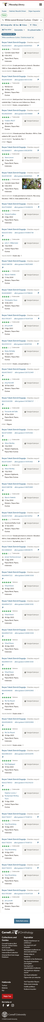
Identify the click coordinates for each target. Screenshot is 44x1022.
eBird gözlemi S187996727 (24, 401)
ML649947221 (7, 604)
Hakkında (6, 982)
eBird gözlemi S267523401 (24, 372)
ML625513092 (7, 233)
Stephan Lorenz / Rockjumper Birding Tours (12, 795)
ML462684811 (7, 293)
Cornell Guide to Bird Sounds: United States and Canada (9, 945)
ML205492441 (7, 80)
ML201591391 (7, 176)
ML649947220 (7, 633)
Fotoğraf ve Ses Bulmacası (33, 959)
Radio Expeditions (8, 950)
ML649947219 (7, 662)
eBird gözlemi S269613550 (24, 575)
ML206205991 (7, 114)
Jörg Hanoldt (9, 383)
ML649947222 (7, 575)
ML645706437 (7, 372)
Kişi (3, 990)
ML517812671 (7, 319)
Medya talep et (29, 954)
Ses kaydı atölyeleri (30, 975)
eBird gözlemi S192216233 (24, 783)
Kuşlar (4, 11)
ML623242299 (7, 401)
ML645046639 (7, 722)
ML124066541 (7, 550)
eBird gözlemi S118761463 (24, 433)
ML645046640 (7, 690)
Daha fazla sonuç (22, 921)
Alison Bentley (10, 443)
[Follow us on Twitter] (8, 1005)
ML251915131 (6, 344)
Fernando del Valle (11, 411)
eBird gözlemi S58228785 (23, 150)
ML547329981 (7, 433)
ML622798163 (7, 783)
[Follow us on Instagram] (12, 1005)
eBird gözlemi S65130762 (24, 516)
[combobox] (22, 20)
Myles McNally (10, 351)
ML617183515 (7, 868)
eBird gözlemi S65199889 (24, 114)
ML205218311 (7, 46)
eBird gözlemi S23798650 (23, 293)
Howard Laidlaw (10, 214)
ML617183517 (7, 817)
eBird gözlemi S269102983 (24, 690)
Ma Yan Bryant (10, 701)
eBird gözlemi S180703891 (24, 264)
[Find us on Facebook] (3, 1005)
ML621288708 (7, 487)
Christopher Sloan (11, 300)
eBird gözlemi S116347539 (23, 319)
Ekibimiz (5, 988)
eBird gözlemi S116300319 (23, 207)
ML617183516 (7, 843)
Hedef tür (27, 957)
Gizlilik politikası (29, 987)
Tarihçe (4, 985)
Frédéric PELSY (10, 121)
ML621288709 (7, 264)
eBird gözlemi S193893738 (24, 233)
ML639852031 (7, 754)
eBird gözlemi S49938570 (23, 550)
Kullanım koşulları (30, 989)
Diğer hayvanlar (34, 11)
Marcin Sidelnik (10, 275)
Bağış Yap (7, 996)
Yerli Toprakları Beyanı (31, 982)
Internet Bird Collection (10, 952)
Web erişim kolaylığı (31, 984)
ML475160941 (7, 207)
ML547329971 (7, 462)
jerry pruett (8, 326)
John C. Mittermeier (11, 243)
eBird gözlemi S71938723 (23, 817)
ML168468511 (7, 150)
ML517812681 (7, 894)
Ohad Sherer (9, 586)
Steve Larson (9, 157)
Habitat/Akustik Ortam (17, 11)
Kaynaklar (28, 937)
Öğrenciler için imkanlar (32, 977)
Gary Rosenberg (10, 824)
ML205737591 (7, 516)
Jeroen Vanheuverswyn (13, 557)
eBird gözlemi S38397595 (23, 344)
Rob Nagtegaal (10, 764)
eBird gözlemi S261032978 (24, 754)
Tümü (4, 15)
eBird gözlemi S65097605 (23, 46)
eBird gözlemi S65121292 (24, 80)
